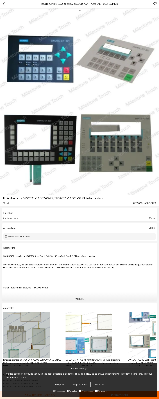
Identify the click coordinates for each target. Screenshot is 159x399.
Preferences (86, 390)
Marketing (101, 390)
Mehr (151, 228)
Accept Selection (79, 384)
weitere (79, 299)
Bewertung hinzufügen (19, 236)
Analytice (72, 390)
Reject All (99, 384)
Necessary (59, 390)
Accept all (59, 384)
